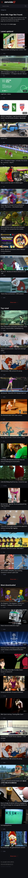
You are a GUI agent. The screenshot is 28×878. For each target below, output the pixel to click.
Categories (3, 10)
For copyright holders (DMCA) (7, 861)
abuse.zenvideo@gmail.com (7, 864)
